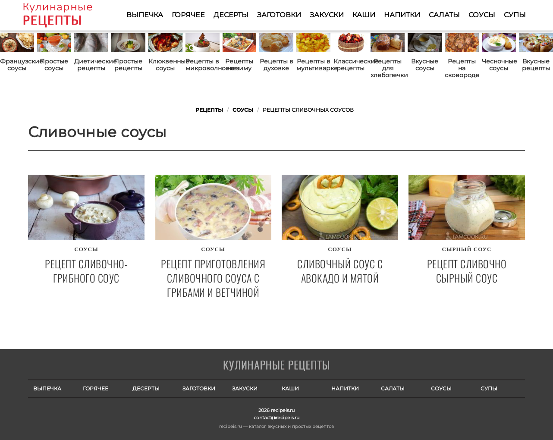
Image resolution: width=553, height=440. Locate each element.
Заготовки (279, 15)
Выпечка (144, 15)
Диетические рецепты (91, 65)
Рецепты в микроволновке (202, 65)
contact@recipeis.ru (276, 418)
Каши (363, 15)
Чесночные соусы (499, 65)
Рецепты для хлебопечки (388, 68)
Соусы (481, 15)
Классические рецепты (350, 65)
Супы (515, 15)
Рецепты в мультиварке (313, 65)
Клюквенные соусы (165, 65)
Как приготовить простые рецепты (70, 15)
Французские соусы (17, 65)
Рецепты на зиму (239, 65)
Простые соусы (54, 65)
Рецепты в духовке (276, 65)
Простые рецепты (128, 65)
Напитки (402, 15)
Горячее (188, 15)
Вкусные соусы (424, 65)
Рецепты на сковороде (462, 68)
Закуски (327, 15)
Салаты (444, 15)
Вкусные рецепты (536, 65)
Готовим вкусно (276, 365)
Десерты (231, 15)
